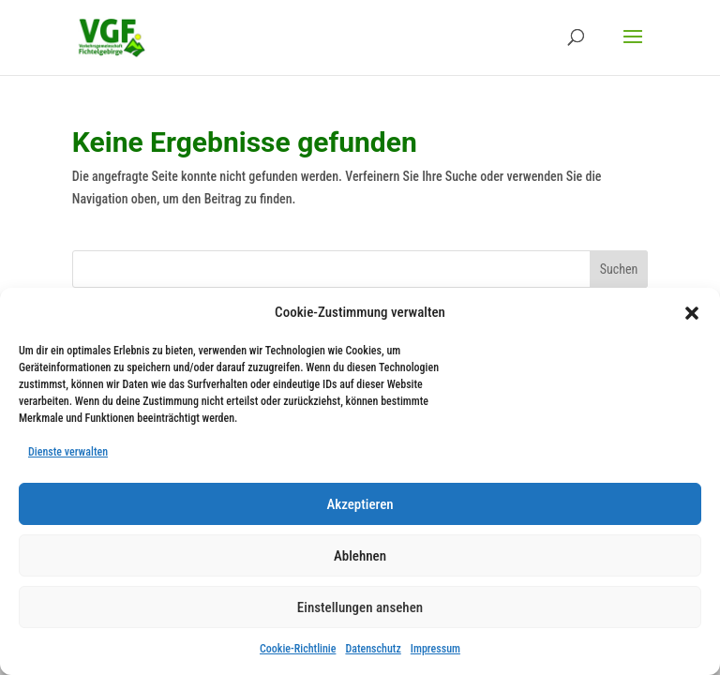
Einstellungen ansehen (360, 607)
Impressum (435, 648)
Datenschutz (372, 648)
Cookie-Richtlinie (298, 648)
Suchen (619, 269)
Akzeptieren (359, 504)
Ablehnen (360, 556)
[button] (691, 313)
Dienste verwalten (68, 451)
